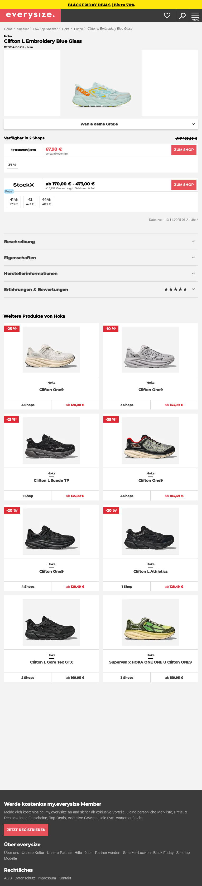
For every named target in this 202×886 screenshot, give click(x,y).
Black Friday (163, 852)
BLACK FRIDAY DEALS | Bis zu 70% (101, 5)
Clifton (78, 29)
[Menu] (195, 15)
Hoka (66, 29)
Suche (182, 15)
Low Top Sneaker (45, 29)
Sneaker (23, 29)
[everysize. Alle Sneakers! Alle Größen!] (30, 15)
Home (8, 29)
